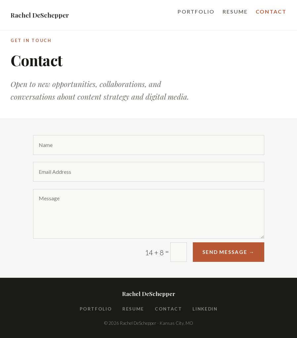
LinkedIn (204, 309)
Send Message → (228, 252)
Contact (271, 11)
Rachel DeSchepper (40, 15)
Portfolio (196, 11)
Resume (235, 11)
